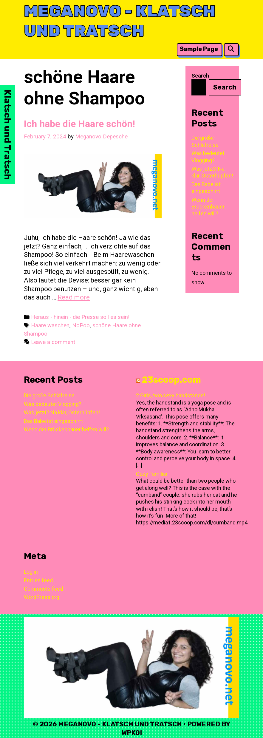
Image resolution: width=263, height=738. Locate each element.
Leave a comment (53, 342)
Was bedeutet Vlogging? (52, 404)
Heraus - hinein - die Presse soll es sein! (80, 317)
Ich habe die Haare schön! (79, 123)
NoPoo (81, 325)
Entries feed (38, 580)
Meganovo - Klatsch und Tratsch (119, 21)
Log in (31, 572)
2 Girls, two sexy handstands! (170, 395)
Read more (74, 297)
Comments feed (43, 589)
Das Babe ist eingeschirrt (53, 421)
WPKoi (131, 733)
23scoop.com (171, 379)
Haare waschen (50, 325)
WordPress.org (41, 597)
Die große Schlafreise (49, 395)
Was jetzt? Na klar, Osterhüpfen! (62, 412)
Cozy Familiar (152, 474)
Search (200, 75)
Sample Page (199, 49)
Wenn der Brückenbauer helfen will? (208, 207)
